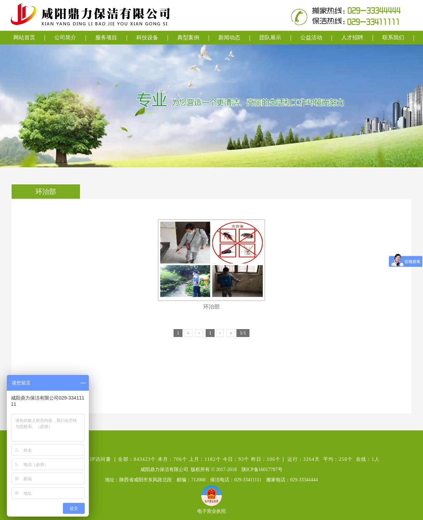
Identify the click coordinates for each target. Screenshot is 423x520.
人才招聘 (352, 37)
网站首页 (24, 37)
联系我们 (393, 37)
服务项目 (106, 37)
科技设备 (147, 37)
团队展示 (270, 37)
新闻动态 (229, 37)
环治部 (211, 307)
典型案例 (188, 37)
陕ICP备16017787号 (262, 469)
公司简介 (65, 37)
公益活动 (311, 37)
